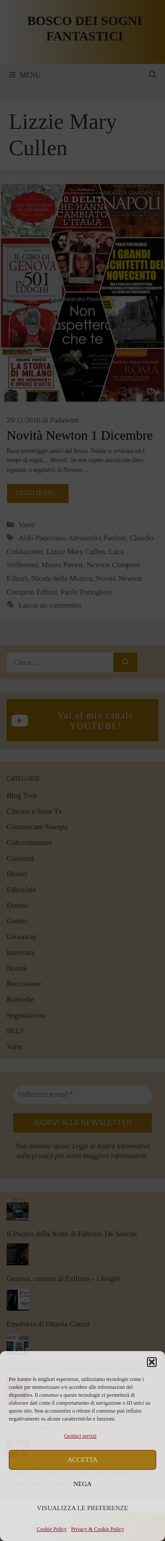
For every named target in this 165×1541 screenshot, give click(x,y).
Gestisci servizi (80, 1436)
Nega (82, 1483)
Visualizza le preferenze (82, 1508)
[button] (151, 1362)
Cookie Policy (51, 1529)
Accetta (83, 1459)
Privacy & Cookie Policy (97, 1529)
